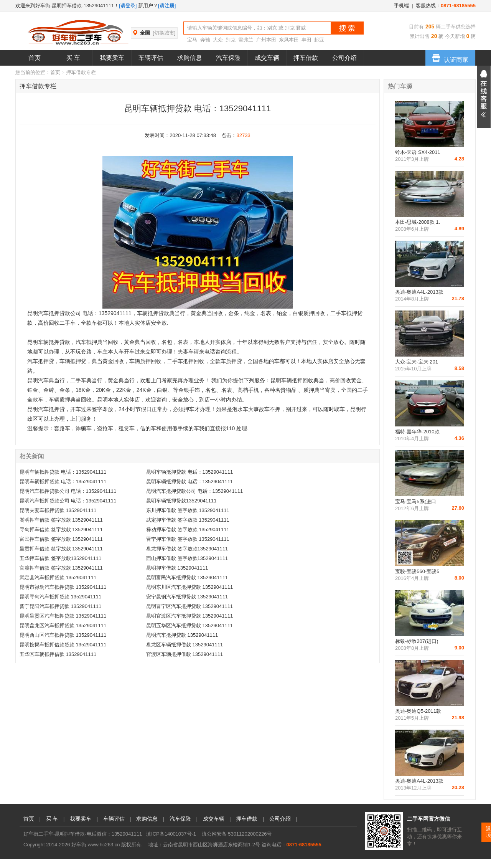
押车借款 (305, 58)
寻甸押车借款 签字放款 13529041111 (61, 529)
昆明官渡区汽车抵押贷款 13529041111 (189, 616)
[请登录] (128, 5)
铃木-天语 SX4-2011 (417, 152)
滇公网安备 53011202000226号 (237, 834)
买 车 (73, 58)
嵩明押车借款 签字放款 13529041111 (61, 520)
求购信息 (189, 58)
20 (433, 36)
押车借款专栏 (38, 86)
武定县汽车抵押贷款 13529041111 (58, 577)
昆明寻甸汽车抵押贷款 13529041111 (60, 597)
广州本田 (266, 40)
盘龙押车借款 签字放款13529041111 (187, 549)
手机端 (401, 5)
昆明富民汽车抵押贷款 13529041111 (187, 577)
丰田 (306, 40)
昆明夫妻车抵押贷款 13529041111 (58, 510)
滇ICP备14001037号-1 (171, 834)
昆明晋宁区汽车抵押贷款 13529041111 (189, 606)
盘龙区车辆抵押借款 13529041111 (184, 645)
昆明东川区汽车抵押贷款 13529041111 (189, 587)
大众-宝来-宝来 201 (416, 362)
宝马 (192, 40)
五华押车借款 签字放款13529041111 (60, 558)
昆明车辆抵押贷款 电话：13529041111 (63, 472)
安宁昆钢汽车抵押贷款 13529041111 (187, 597)
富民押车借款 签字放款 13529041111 (61, 539)
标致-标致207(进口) (416, 641)
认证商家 (450, 56)
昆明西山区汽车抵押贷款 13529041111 (63, 635)
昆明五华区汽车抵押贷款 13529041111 (189, 625)
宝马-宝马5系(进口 (415, 501)
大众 (218, 40)
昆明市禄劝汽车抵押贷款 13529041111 (63, 587)
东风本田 (289, 40)
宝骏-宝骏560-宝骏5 (417, 571)
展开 (484, 97)
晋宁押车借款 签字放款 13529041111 (187, 539)
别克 (231, 40)
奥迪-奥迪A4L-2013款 (419, 292)
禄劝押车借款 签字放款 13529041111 (187, 529)
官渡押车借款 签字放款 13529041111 (61, 568)
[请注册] (167, 5)
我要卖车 (112, 58)
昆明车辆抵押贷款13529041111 (181, 501)
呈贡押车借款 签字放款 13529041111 (61, 549)
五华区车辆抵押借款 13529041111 (58, 654)
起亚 (319, 40)
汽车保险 (228, 58)
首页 (34, 58)
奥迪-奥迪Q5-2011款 (418, 711)
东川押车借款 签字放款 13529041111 (187, 510)
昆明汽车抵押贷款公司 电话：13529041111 (68, 491)
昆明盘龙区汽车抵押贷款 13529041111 (63, 625)
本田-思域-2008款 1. (417, 222)
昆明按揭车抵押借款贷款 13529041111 (63, 645)
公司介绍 (344, 58)
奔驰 (205, 40)
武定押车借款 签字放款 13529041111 (187, 520)
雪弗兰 (245, 40)
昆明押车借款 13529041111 (177, 568)
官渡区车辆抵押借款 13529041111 (184, 654)
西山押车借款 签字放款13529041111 (187, 558)
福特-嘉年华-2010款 (417, 431)
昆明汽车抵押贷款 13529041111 (182, 635)
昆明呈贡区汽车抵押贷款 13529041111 (63, 616)
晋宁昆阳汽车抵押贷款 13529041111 (60, 606)
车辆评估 (150, 58)
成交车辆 (267, 58)
